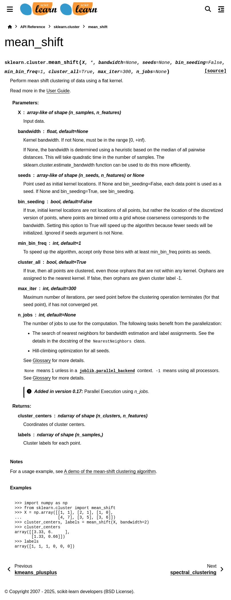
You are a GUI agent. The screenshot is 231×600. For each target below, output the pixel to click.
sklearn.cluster (66, 27)
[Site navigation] (10, 9)
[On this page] (221, 9)
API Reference (32, 27)
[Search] (207, 9)
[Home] (10, 27)
